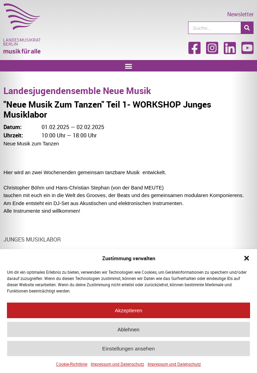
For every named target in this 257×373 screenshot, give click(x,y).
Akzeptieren (128, 311)
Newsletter (240, 14)
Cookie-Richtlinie (71, 365)
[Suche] (247, 28)
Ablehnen (128, 330)
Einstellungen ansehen (128, 350)
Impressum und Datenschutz (117, 365)
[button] (246, 259)
